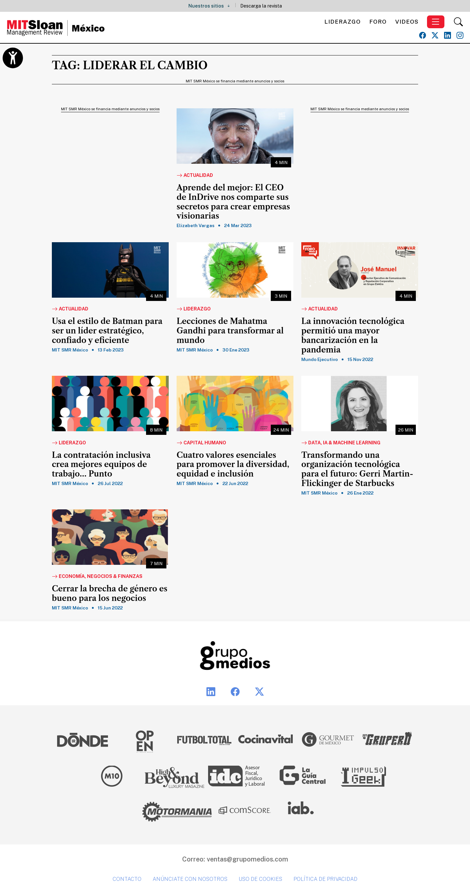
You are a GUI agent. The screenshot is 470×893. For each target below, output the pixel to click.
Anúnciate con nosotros (190, 879)
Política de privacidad (325, 879)
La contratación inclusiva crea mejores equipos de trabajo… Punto (101, 465)
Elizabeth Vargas (195, 225)
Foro (378, 21)
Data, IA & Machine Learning (340, 443)
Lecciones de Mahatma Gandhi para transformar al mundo (230, 331)
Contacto (127, 879)
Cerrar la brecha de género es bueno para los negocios (109, 593)
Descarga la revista (261, 6)
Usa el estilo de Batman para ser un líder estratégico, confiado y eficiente (107, 331)
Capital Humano (201, 443)
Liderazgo (342, 21)
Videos (406, 21)
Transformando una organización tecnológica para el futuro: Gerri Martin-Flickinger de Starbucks (357, 469)
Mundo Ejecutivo (319, 359)
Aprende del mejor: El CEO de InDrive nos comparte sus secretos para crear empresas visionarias (233, 202)
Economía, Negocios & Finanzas (97, 576)
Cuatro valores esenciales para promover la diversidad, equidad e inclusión (233, 465)
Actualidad (195, 175)
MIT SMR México (70, 349)
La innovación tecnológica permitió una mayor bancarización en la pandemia (352, 335)
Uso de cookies (260, 879)
